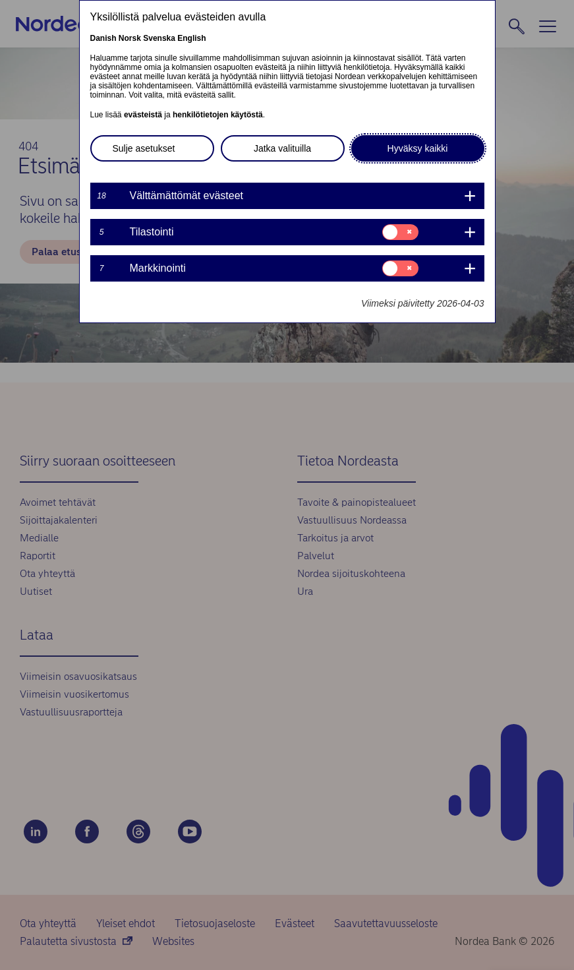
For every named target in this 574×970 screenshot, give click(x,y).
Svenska (159, 38)
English (191, 38)
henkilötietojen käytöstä (218, 114)
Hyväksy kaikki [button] (417, 148)
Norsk (130, 38)
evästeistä (143, 114)
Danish (103, 38)
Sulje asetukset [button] (144, 148)
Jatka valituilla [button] (282, 148)
